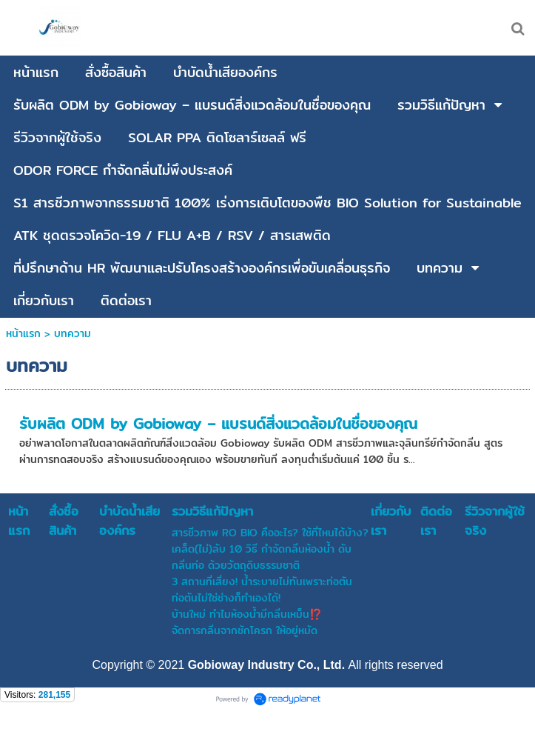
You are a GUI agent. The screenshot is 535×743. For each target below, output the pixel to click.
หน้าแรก (23, 333)
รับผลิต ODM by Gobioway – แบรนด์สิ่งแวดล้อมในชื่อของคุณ (218, 423)
